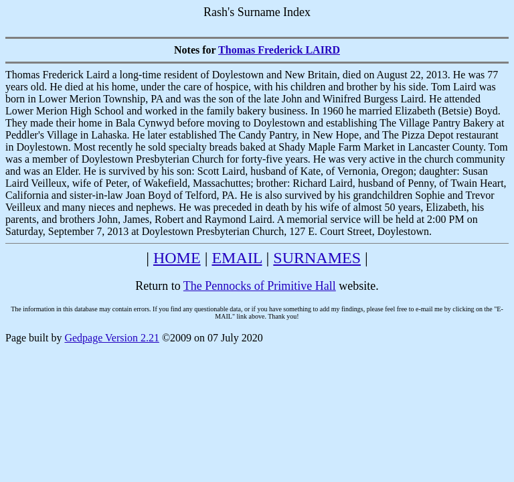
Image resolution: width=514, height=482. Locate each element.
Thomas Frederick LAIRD (279, 50)
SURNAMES (317, 257)
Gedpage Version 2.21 (111, 337)
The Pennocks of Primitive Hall (259, 286)
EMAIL (236, 257)
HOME (177, 257)
